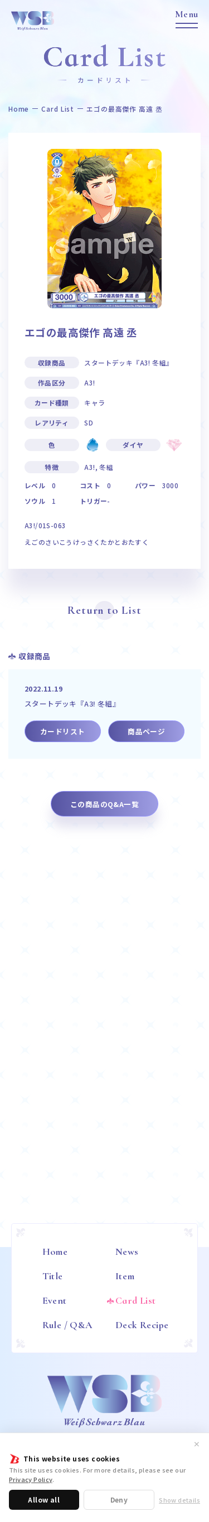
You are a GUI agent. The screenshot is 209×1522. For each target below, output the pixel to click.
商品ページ (146, 731)
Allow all (44, 1499)
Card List (57, 109)
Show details (179, 1500)
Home (19, 109)
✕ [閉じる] (196, 1443)
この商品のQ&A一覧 (104, 804)
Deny (119, 1499)
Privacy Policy (30, 1479)
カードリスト (62, 731)
